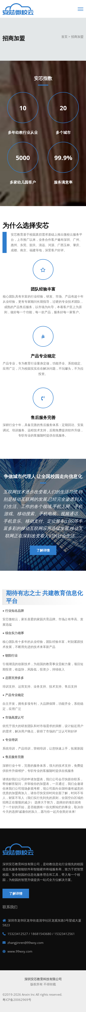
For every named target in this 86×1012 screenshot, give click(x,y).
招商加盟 (77, 36)
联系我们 (9, 907)
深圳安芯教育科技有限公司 (43, 979)
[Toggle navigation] (81, 8)
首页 (64, 36)
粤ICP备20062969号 (16, 1000)
